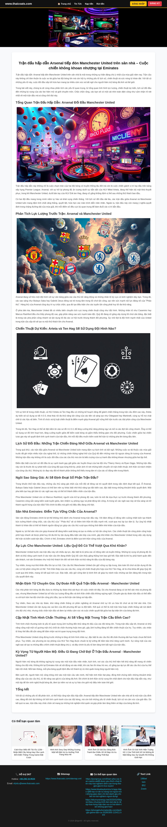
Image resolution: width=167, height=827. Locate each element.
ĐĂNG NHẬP (138, 4)
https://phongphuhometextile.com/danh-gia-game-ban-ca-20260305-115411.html (104, 812)
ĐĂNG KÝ (155, 3)
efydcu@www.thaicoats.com (26, 783)
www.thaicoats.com (18, 3)
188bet (144, 779)
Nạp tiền (89, 4)
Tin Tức (78, 4)
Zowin (144, 789)
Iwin (143, 782)
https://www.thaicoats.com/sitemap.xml (63, 779)
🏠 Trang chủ (64, 4)
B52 (143, 785)
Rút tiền (100, 4)
